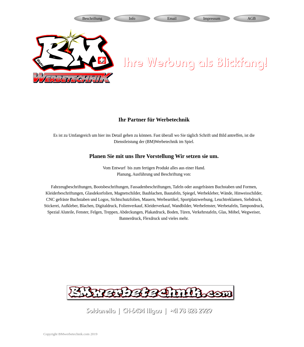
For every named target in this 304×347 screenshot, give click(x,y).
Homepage (52, 18)
